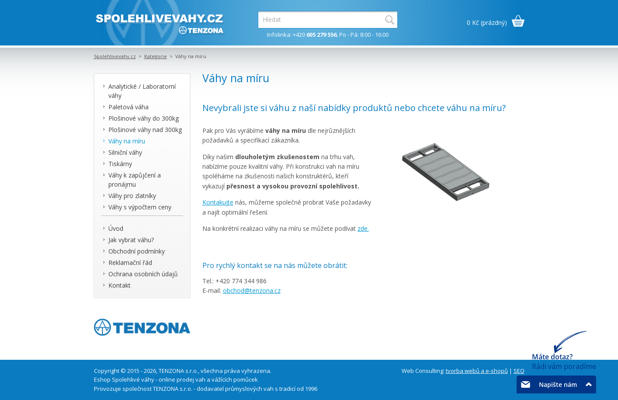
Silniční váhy (125, 152)
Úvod (115, 228)
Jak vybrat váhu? (131, 240)
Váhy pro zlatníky (132, 195)
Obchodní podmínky (136, 251)
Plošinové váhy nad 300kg (145, 129)
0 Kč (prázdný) (487, 22)
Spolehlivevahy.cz (115, 56)
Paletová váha (128, 107)
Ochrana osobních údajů (143, 274)
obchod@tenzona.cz (252, 290)
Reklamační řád (130, 262)
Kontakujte (217, 202)
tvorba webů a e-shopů (477, 371)
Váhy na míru (126, 141)
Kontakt (119, 285)
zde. (363, 228)
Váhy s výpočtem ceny (139, 207)
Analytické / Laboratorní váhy (142, 91)
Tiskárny (120, 164)
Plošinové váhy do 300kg (143, 118)
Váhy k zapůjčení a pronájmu (134, 179)
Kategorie (155, 56)
